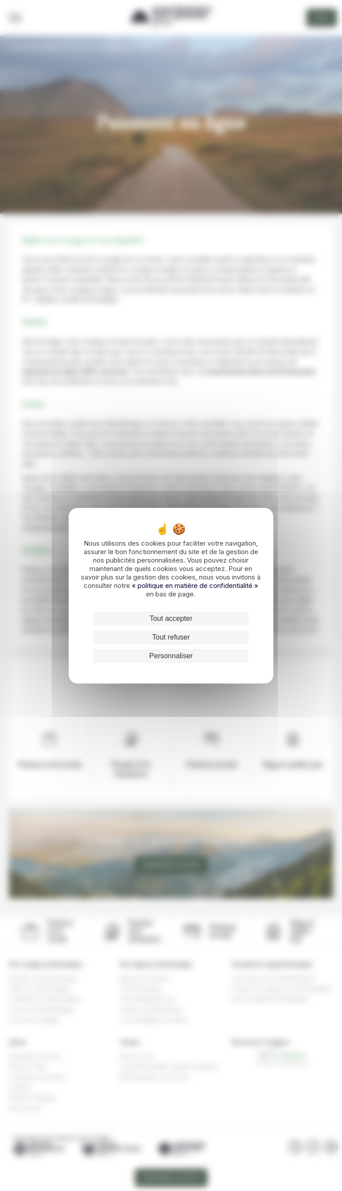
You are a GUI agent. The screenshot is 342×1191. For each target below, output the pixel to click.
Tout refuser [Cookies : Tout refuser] (171, 637)
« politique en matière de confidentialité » (195, 585)
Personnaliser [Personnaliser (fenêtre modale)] (171, 656)
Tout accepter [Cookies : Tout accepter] (171, 618)
